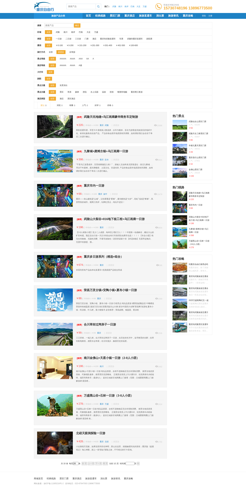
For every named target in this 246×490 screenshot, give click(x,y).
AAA (81, 59)
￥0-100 (59, 45)
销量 (71, 105)
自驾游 (72, 52)
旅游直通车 (145, 15)
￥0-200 (69, 45)
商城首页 (38, 478)
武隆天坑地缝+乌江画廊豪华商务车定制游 (107, 116)
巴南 (132, 6)
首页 (88, 15)
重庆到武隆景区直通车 (191, 327)
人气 (84, 105)
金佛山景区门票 (191, 173)
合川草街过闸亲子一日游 (96, 324)
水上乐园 (94, 92)
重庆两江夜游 (137, 92)
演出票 (160, 15)
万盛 (145, 6)
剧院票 (149, 39)
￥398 (79, 159)
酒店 (94, 39)
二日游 (68, 39)
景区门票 (115, 15)
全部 (48, 32)
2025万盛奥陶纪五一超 (191, 303)
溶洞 (112, 92)
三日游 (78, 39)
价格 (109, 105)
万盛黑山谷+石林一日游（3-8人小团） (105, 395)
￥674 (79, 264)
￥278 (79, 403)
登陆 (204, 16)
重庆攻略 (188, 15)
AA (87, 59)
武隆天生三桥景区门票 (191, 137)
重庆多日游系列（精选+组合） (100, 256)
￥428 (79, 441)
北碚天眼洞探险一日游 (90, 433)
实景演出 (63, 85)
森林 (77, 92)
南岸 (126, 6)
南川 (120, 6)
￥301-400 (107, 45)
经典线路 (100, 15)
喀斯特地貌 (122, 92)
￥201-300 (94, 45)
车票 (121, 39)
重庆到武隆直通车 (108, 39)
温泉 (104, 92)
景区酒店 (71, 99)
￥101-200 (81, 45)
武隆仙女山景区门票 (191, 125)
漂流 (85, 92)
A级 (80, 65)
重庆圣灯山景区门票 (191, 161)
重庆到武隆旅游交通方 (191, 315)
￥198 (79, 227)
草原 (69, 92)
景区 (62, 92)
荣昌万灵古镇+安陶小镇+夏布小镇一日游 (106, 290)
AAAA (72, 59)
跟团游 (61, 52)
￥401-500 (120, 45)
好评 (97, 105)
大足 (138, 6)
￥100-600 (133, 45)
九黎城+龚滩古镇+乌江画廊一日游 (102, 151)
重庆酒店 (129, 15)
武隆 (114, 6)
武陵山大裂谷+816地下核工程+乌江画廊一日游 (110, 219)
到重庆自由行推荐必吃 (191, 267)
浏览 (59, 105)
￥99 (79, 332)
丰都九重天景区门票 (191, 149)
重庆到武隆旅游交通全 (191, 291)
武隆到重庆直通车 (135, 39)
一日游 (59, 39)
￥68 (79, 193)
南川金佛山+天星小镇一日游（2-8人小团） (107, 358)
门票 (87, 39)
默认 (43, 105)
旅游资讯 (173, 15)
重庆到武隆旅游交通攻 (191, 279)
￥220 (79, 125)
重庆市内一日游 (90, 185)
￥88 (79, 298)
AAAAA (63, 59)
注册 (210, 16)
